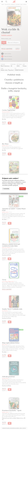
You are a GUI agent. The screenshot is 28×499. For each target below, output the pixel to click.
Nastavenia (6, 188)
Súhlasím (22, 188)
